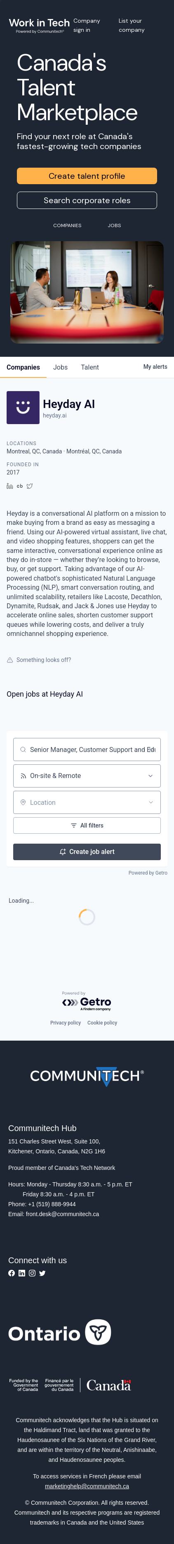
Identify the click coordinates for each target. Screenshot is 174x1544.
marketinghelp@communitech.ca (87, 1486)
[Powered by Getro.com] (87, 1001)
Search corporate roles (87, 200)
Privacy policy (65, 1023)
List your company (132, 25)
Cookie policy (102, 1023)
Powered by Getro (148, 873)
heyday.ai (55, 415)
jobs (60, 367)
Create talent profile (87, 176)
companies (23, 367)
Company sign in (86, 25)
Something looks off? (39, 660)
